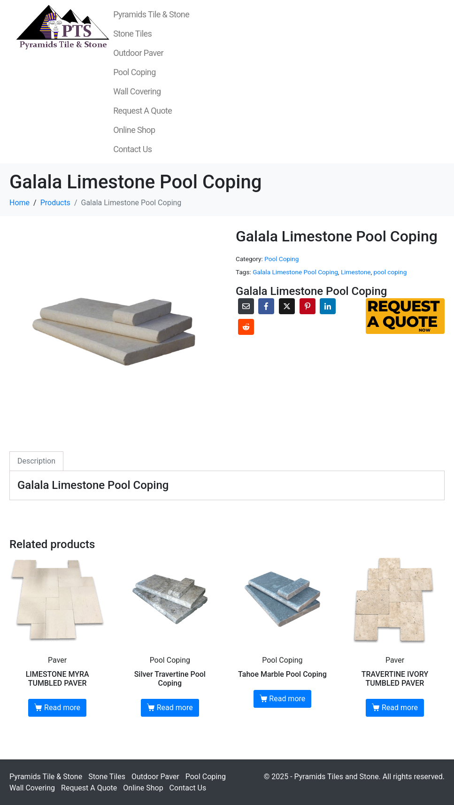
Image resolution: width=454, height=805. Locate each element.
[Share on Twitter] (287, 306)
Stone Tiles (132, 34)
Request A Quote (142, 111)
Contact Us (132, 149)
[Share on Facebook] (266, 306)
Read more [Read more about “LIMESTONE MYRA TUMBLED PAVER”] (62, 707)
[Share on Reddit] (246, 327)
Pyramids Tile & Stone (151, 14)
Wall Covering (137, 91)
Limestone (356, 272)
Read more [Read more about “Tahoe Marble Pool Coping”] (287, 698)
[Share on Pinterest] (307, 306)
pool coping (390, 272)
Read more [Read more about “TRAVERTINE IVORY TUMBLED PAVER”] (400, 707)
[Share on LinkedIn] (328, 306)
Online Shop (134, 130)
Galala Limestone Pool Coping (295, 272)
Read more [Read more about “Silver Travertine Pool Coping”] (175, 707)
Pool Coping (134, 72)
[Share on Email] (246, 306)
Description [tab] (36, 461)
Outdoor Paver (138, 53)
